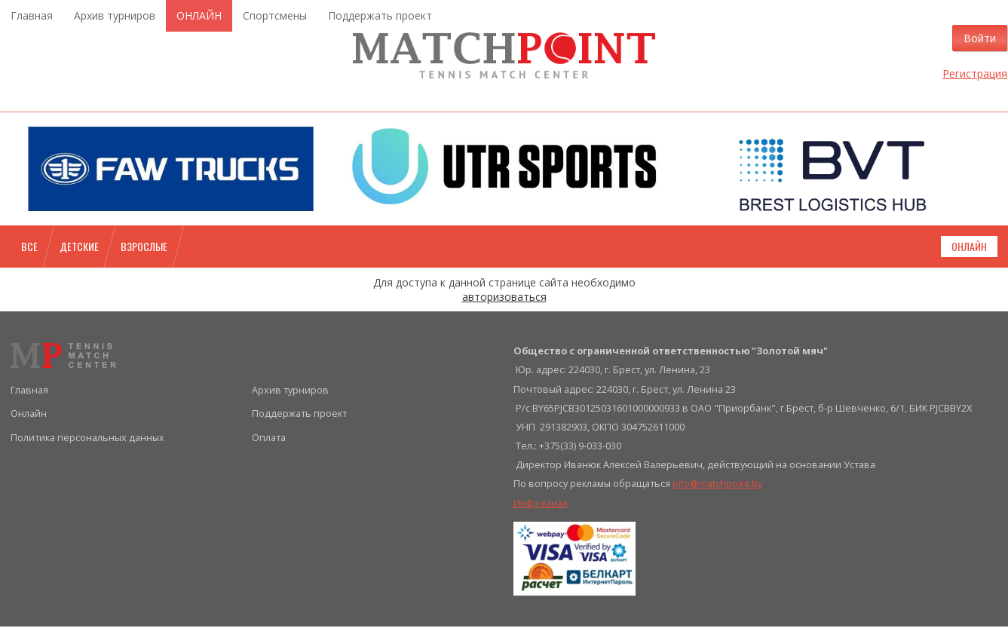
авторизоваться (504, 298)
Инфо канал (540, 504)
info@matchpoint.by (717, 485)
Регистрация (965, 74)
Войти (970, 39)
